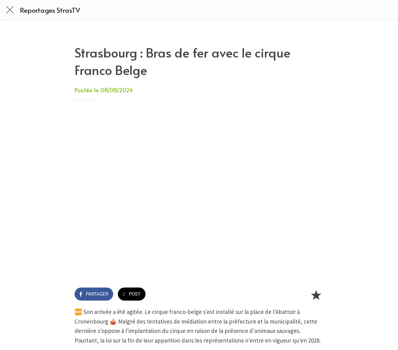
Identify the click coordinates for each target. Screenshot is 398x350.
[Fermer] (10, 10)
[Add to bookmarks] (315, 294)
